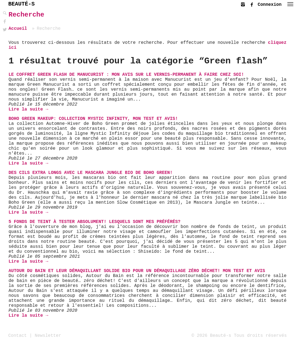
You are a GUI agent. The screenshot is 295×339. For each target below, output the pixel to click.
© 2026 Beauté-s (211, 335)
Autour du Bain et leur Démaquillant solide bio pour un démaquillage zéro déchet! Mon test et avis (137, 270)
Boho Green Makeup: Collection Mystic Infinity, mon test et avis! (93, 118)
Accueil (18, 28)
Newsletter (48, 335)
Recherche (26, 14)
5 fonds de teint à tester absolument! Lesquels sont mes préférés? (94, 221)
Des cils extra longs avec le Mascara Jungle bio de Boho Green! (90, 172)
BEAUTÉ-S (21, 4)
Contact (17, 335)
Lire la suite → (28, 109)
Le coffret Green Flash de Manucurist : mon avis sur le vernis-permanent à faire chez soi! (126, 74)
